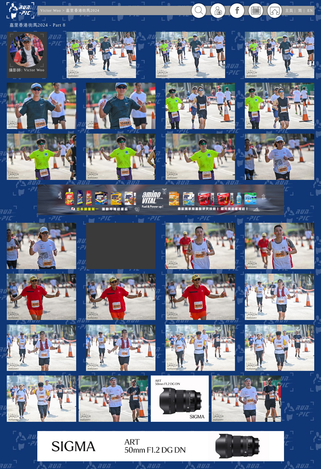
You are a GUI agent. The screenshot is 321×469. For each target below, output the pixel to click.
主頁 (289, 10)
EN (310, 10)
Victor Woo (50, 10)
